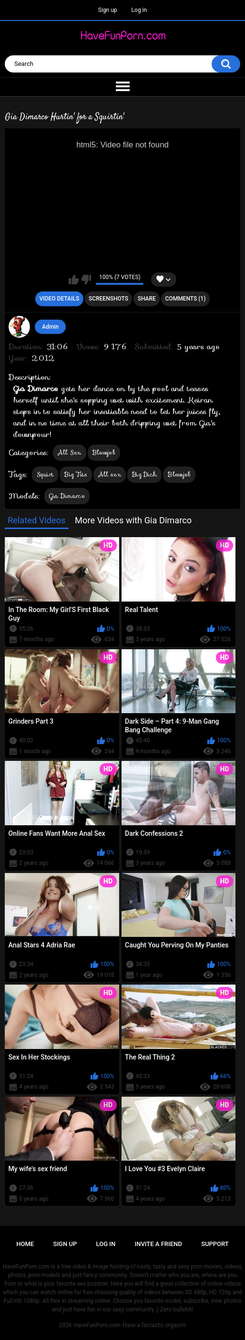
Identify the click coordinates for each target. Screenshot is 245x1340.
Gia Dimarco (67, 495)
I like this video (74, 279)
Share (147, 298)
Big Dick (144, 474)
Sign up (107, 10)
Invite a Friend (158, 1243)
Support (215, 1243)
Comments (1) (185, 298)
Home (25, 1243)
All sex (109, 474)
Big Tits (75, 474)
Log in (139, 10)
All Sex (70, 452)
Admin (50, 326)
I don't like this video (86, 279)
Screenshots (108, 298)
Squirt (45, 474)
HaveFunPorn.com (97, 1325)
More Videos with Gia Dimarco (133, 520)
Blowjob (103, 452)
